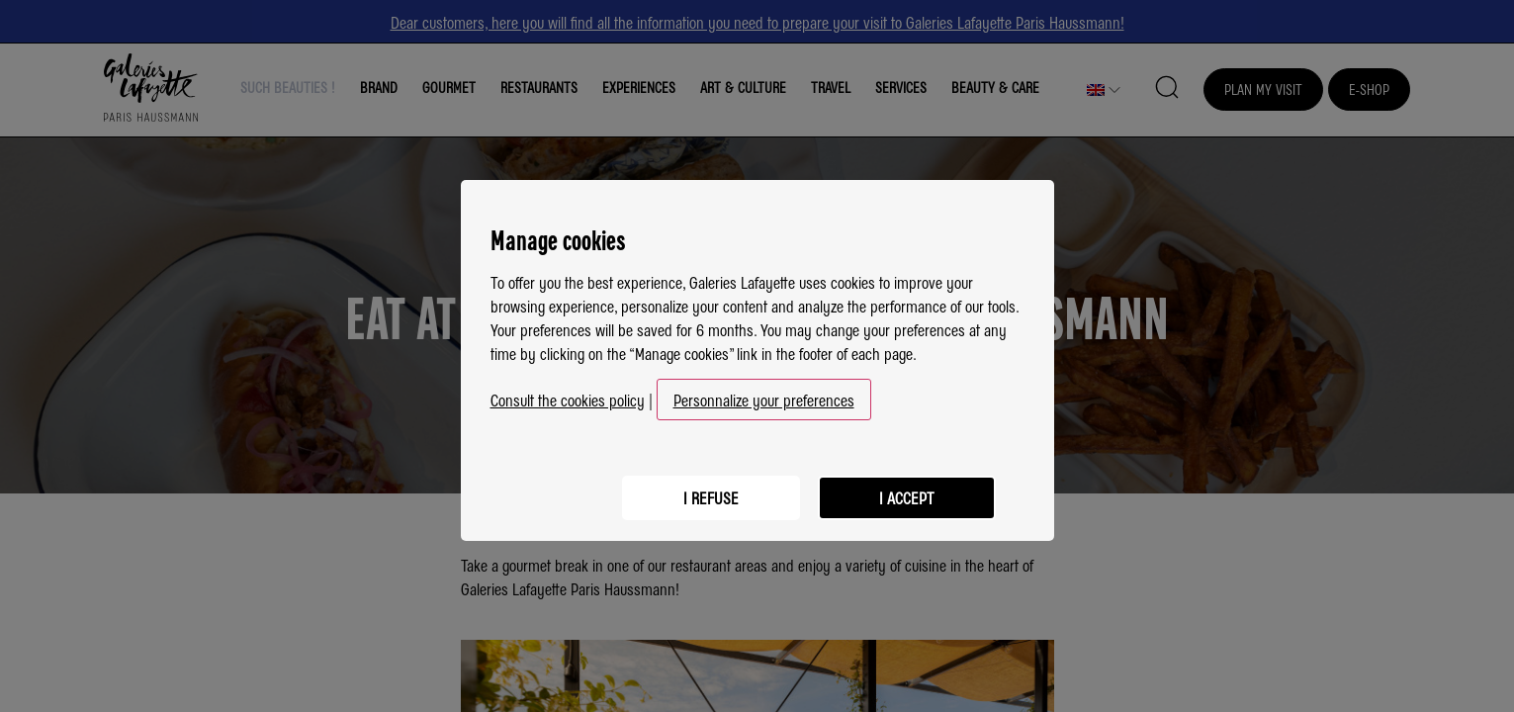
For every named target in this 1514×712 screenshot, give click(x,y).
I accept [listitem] (906, 487)
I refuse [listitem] (707, 487)
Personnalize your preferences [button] (763, 391)
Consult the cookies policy (567, 391)
